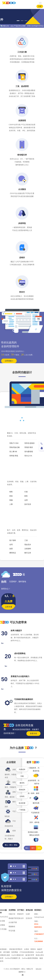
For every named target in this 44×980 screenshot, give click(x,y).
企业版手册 (13, 922)
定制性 (22, 796)
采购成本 (22, 790)
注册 (39, 6)
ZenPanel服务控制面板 (30, 958)
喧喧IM (33, 949)
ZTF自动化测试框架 (27, 952)
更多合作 (20, 918)
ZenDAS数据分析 (17, 955)
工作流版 (3, 929)
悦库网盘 (14, 952)
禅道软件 (20, 914)
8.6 (22, 972)
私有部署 (22, 803)
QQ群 (28, 914)
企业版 (2, 921)
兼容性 (22, 783)
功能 (22, 776)
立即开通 (8, 607)
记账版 (2, 925)
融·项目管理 (29, 955)
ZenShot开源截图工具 (12, 958)
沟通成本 (22, 769)
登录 (32, 6)
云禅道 (26, 949)
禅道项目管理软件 (15, 949)
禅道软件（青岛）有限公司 (23, 969)
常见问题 (12, 931)
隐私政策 (38, 969)
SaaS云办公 (4, 917)
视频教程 (12, 926)
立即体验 (9, 361)
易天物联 (6, 952)
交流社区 (29, 918)
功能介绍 (12, 914)
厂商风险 (22, 810)
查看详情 (33, 733)
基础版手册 (13, 918)
